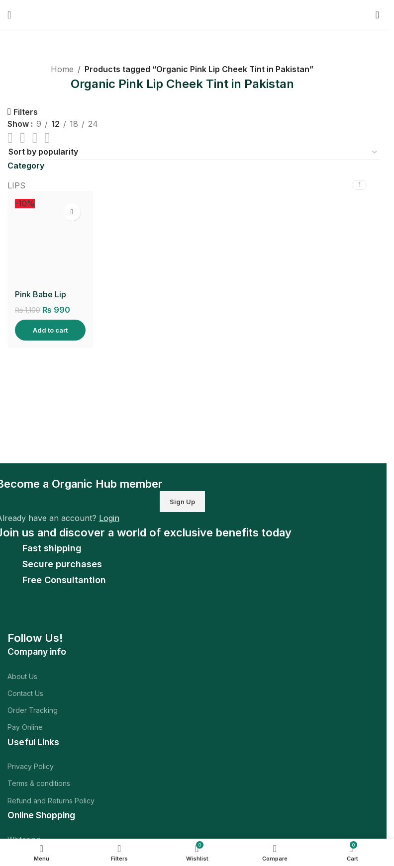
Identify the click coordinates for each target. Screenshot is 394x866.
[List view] (10, 138)
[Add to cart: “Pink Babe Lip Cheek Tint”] (50, 330)
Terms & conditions (38, 783)
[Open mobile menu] (9, 15)
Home (62, 69)
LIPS (16, 185)
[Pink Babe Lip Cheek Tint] (50, 241)
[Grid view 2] (22, 138)
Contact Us (25, 693)
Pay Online (25, 727)
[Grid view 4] (47, 138)
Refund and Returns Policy (51, 800)
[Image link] (76, 615)
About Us (22, 676)
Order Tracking (32, 710)
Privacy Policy (30, 766)
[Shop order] (193, 152)
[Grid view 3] (35, 138)
